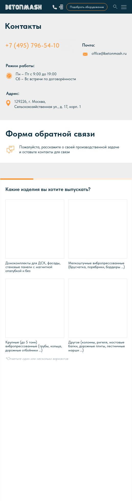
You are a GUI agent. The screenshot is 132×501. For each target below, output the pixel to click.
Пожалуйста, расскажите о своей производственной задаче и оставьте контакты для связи (69, 149)
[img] (115, 7)
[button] (61, 6)
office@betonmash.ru (109, 53)
